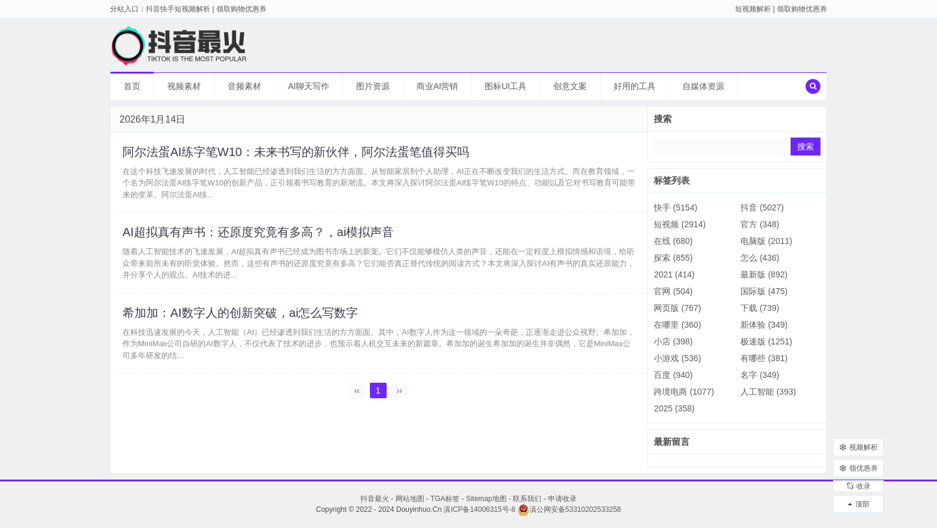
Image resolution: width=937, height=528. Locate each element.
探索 (673, 258)
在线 (673, 241)
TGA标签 (445, 499)
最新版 (764, 274)
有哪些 (764, 358)
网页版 (677, 308)
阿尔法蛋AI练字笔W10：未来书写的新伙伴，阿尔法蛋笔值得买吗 (296, 151)
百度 (673, 375)
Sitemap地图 (486, 499)
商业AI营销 (437, 86)
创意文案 (570, 86)
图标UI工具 (505, 86)
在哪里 (677, 324)
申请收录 (562, 499)
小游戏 (677, 358)
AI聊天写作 (308, 86)
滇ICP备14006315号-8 (479, 509)
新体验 (764, 324)
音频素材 (244, 86)
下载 (759, 308)
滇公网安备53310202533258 (569, 509)
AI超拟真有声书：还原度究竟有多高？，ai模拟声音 (258, 232)
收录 (859, 483)
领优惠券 (859, 462)
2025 (674, 408)
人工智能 (768, 391)
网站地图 (410, 499)
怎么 (759, 258)
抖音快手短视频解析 (178, 9)
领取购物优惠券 (802, 9)
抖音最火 (374, 499)
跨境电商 (684, 391)
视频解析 (859, 441)
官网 (673, 291)
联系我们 (527, 499)
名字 (759, 375)
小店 (673, 341)
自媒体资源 (703, 86)
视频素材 (184, 86)
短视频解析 (753, 9)
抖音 (761, 207)
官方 (759, 224)
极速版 (766, 341)
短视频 (679, 224)
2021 (674, 274)
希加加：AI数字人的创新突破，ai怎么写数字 (240, 312)
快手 (675, 207)
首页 (132, 86)
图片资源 (373, 86)
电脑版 (766, 241)
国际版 (764, 291)
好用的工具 (635, 86)
